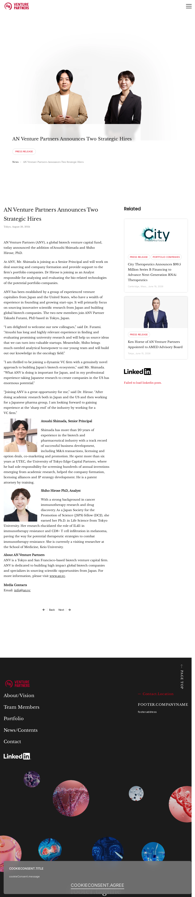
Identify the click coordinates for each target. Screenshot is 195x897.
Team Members (22, 707)
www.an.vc (57, 576)
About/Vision (19, 695)
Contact (12, 741)
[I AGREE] (97, 885)
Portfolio (14, 718)
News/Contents (21, 730)
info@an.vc (22, 590)
